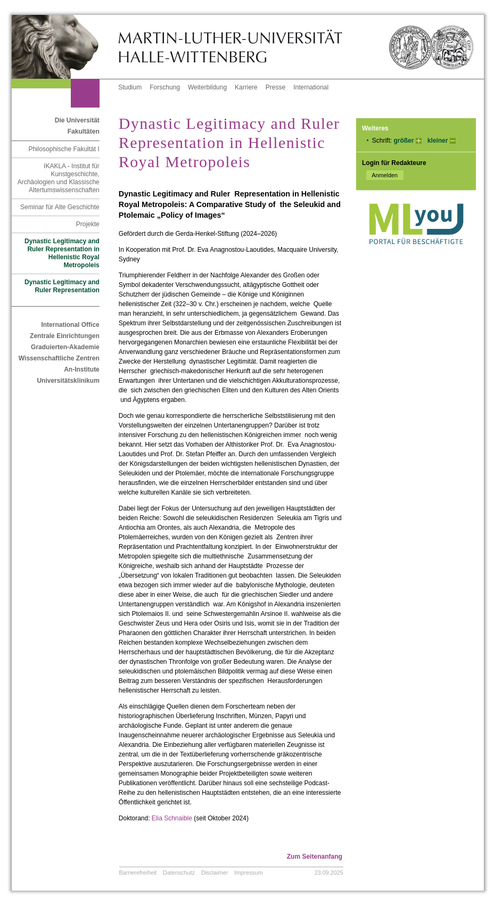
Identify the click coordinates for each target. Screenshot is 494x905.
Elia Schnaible (172, 818)
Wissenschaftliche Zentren (59, 358)
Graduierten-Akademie (65, 347)
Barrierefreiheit (138, 872)
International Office (70, 324)
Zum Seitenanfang (314, 856)
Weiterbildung (207, 87)
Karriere (246, 87)
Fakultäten (84, 131)
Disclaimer (214, 872)
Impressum (248, 872)
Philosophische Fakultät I (63, 149)
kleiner (437, 140)
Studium (130, 87)
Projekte (88, 224)
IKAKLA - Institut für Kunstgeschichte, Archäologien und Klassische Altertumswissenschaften (59, 178)
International (310, 87)
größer (403, 140)
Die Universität (77, 120)
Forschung (165, 87)
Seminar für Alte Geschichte (60, 207)
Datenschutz (179, 872)
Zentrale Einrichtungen (65, 336)
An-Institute (82, 369)
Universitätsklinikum (68, 380)
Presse (275, 87)
